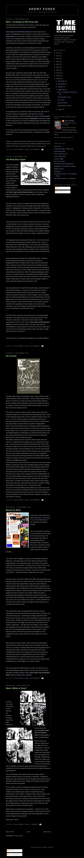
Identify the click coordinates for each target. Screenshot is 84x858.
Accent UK (57, 146)
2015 (58, 58)
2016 (58, 56)
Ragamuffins (10, 36)
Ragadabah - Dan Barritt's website (65, 166)
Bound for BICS (13, 510)
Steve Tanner (69, 120)
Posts (58, 188)
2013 (58, 64)
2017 (58, 53)
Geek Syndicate (37, 102)
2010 (58, 73)
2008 (58, 78)
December (61, 81)
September (61, 89)
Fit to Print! (11, 356)
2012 (58, 67)
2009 (58, 76)
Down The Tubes (59, 161)
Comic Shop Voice (60, 156)
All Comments (60, 192)
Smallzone (57, 171)
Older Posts (47, 832)
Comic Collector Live (60, 154)
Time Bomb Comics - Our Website (65, 178)
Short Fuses (42, 9)
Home (29, 832)
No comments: (35, 149)
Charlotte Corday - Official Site (63, 149)
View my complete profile (63, 137)
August (60, 109)
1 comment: (34, 824)
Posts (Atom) (19, 836)
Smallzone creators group (32, 789)
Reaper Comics (59, 169)
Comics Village (58, 159)
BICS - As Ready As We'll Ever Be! (22, 22)
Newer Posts (10, 832)
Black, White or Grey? (16, 688)
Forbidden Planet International (63, 164)
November (61, 84)
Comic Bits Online (59, 151)
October (60, 87)
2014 (58, 61)
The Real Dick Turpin (16, 159)
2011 (58, 70)
